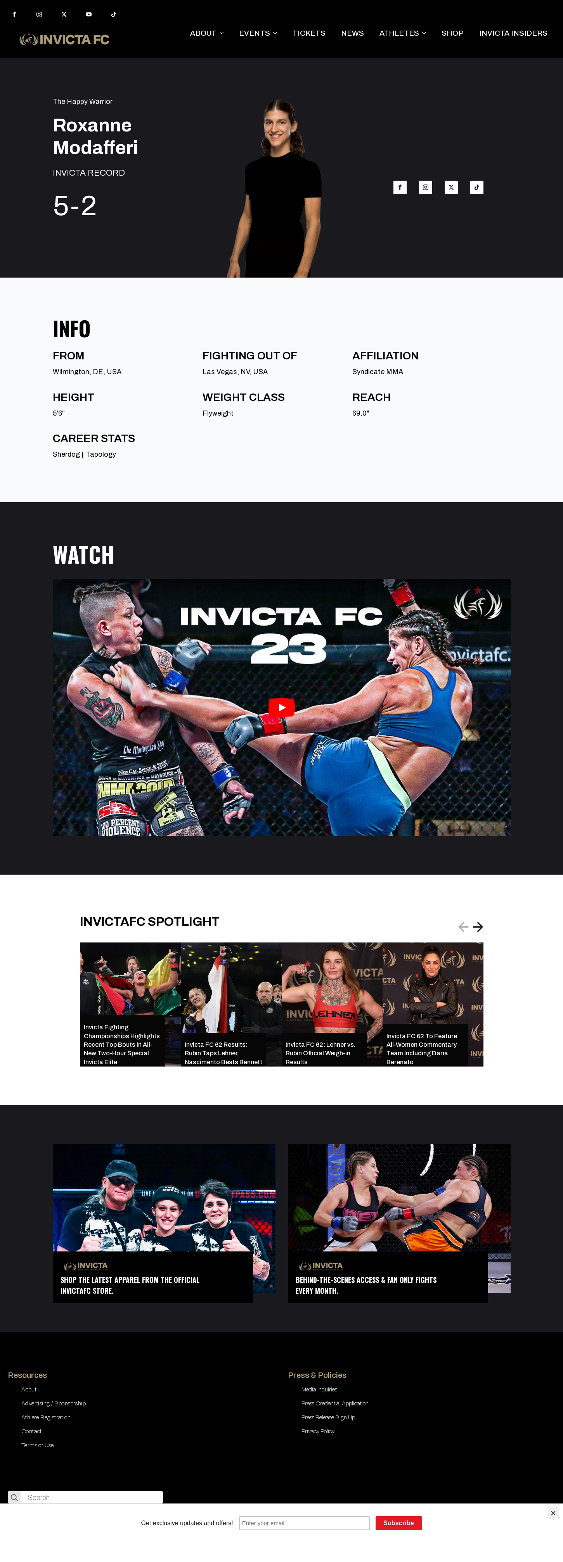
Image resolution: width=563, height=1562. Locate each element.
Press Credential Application (335, 1403)
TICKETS (309, 33)
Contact (31, 1431)
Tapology (101, 454)
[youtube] (88, 14)
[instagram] (39, 14)
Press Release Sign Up (328, 1417)
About (28, 1389)
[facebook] (14, 14)
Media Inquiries (319, 1389)
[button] (478, 927)
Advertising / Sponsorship (53, 1403)
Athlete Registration (46, 1417)
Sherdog (66, 454)
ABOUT (203, 33)
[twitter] (64, 14)
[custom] (113, 14)
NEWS (352, 33)
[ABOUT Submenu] (224, 33)
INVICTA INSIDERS (513, 33)
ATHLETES (399, 33)
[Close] (553, 1513)
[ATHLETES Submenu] (426, 33)
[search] (14, 1497)
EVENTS (254, 33)
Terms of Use (37, 1445)
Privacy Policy (317, 1431)
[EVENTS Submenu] (277, 33)
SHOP (453, 33)
